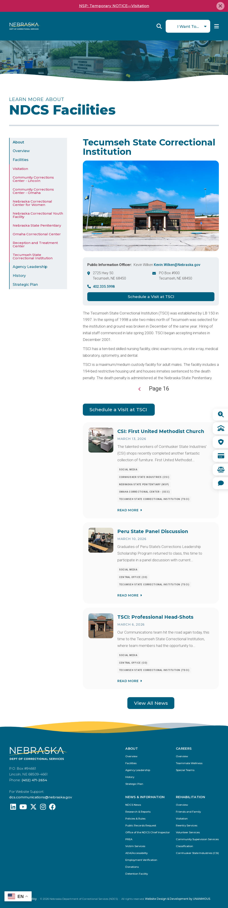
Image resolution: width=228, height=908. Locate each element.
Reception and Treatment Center (35, 244)
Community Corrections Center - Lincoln (33, 179)
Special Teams (185, 770)
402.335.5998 (104, 286)
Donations (132, 867)
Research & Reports (138, 811)
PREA (128, 839)
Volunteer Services (188, 832)
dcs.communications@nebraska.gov (40, 797)
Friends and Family (188, 811)
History (19, 276)
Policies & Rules (135, 818)
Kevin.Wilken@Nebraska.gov (177, 265)
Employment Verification (141, 860)
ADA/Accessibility (136, 853)
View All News (151, 703)
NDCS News (133, 804)
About (18, 142)
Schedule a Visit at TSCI (151, 296)
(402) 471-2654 (34, 780)
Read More (127, 510)
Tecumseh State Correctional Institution (33, 256)
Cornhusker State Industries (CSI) (197, 853)
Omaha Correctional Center (37, 234)
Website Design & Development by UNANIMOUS (177, 898)
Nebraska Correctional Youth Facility (38, 215)
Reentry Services (186, 825)
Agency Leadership (30, 267)
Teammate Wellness (189, 763)
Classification (184, 846)
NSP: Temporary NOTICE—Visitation (114, 6)
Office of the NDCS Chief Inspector (147, 832)
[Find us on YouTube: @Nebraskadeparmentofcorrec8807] (23, 808)
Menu (216, 26)
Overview (21, 151)
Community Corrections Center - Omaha (33, 191)
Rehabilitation (190, 797)
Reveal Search (159, 26)
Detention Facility (136, 873)
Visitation (20, 169)
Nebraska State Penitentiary (37, 225)
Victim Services (135, 846)
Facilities (20, 160)
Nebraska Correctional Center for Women (32, 203)
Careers (183, 749)
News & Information (145, 797)
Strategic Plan (25, 284)
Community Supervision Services (197, 839)
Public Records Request (140, 825)
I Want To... (188, 26)
